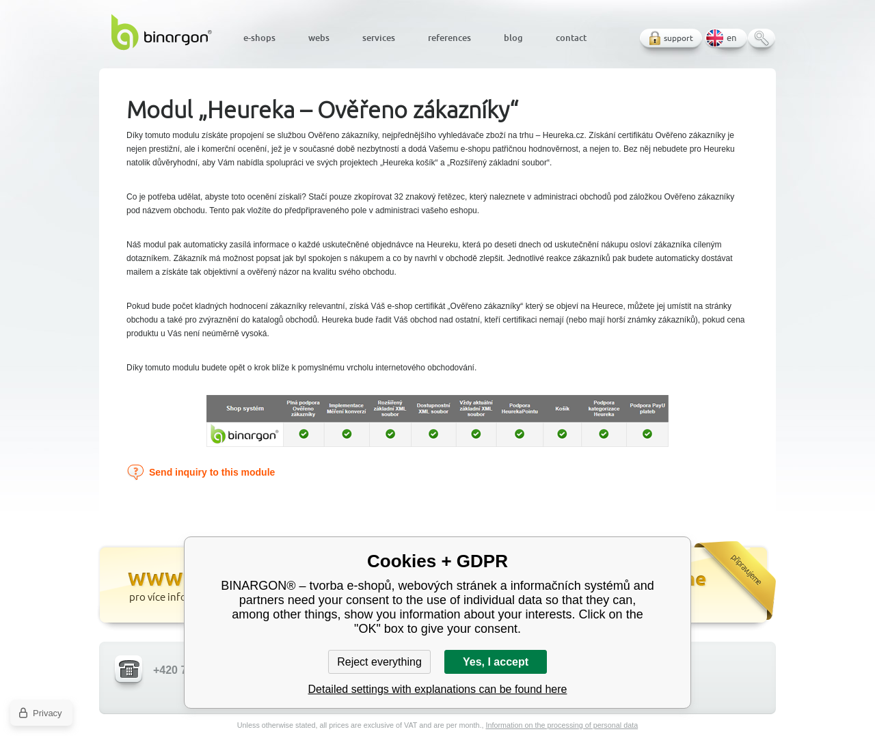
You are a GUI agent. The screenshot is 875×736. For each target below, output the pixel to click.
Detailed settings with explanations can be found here (437, 689)
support (678, 38)
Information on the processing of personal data (561, 725)
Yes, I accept (495, 662)
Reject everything (379, 662)
